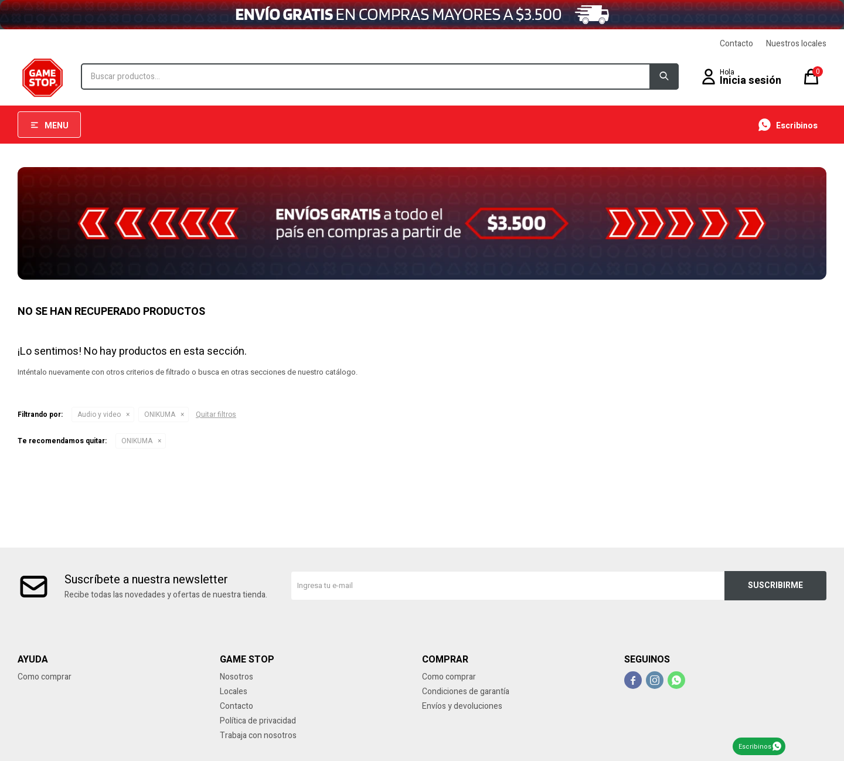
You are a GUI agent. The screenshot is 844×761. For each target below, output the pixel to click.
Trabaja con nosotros (258, 735)
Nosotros (236, 677)
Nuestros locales (796, 44)
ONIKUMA (159, 414)
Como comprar (45, 677)
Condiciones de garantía (465, 691)
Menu (57, 126)
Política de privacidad (258, 721)
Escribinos (754, 747)
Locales (233, 691)
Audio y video (99, 414)
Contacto (736, 44)
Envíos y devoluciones (462, 706)
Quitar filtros (216, 414)
